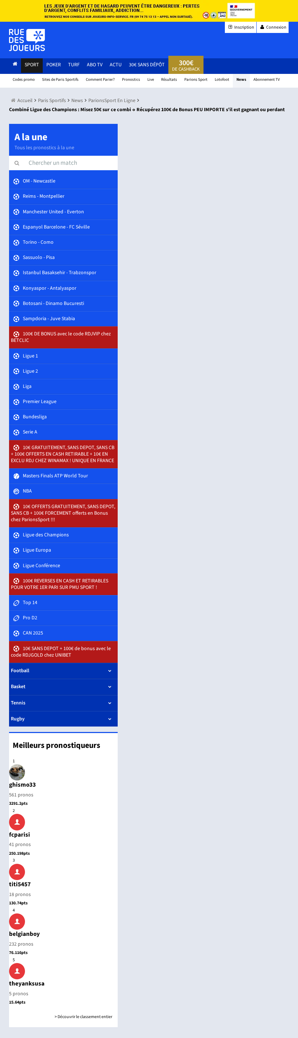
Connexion (272, 27)
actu (116, 64)
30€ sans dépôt (147, 64)
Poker (53, 64)
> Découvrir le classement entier (83, 1017)
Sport (32, 64)
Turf (74, 64)
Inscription (240, 27)
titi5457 (20, 884)
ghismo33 (22, 784)
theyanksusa (27, 983)
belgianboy (24, 934)
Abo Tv (94, 64)
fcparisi (19, 834)
